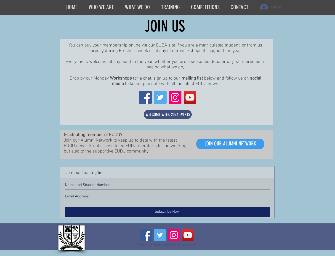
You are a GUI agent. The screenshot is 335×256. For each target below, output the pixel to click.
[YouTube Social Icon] (190, 97)
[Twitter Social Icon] (160, 97)
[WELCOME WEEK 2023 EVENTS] (168, 114)
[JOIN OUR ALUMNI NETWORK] (230, 144)
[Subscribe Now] (167, 212)
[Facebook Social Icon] (145, 97)
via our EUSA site (158, 45)
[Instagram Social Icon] (175, 97)
